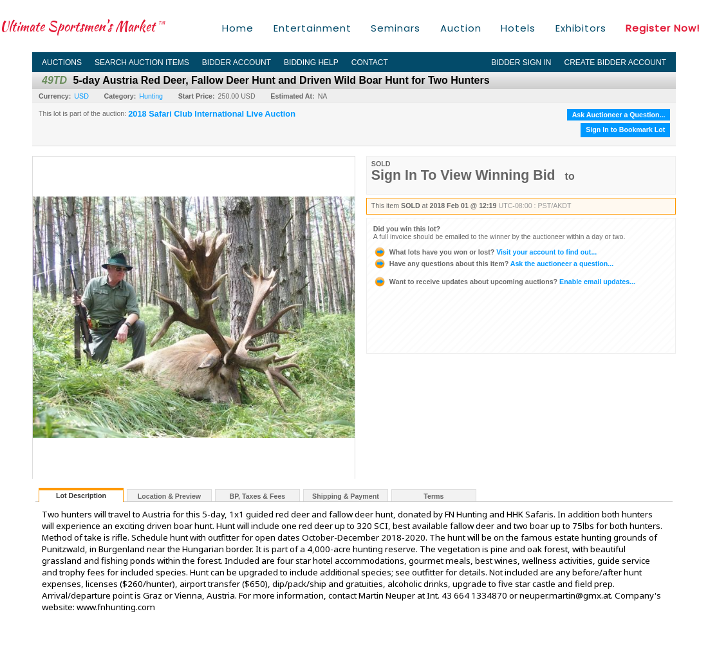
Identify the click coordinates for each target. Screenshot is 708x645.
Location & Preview (169, 496)
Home (238, 28)
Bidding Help (311, 62)
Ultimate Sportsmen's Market (82, 26)
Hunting (151, 96)
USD (81, 96)
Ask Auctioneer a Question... (619, 115)
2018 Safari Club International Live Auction (211, 114)
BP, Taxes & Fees (258, 496)
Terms (433, 496)
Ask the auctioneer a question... (493, 263)
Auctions (62, 62)
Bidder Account (236, 62)
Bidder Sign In (521, 62)
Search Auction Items (142, 62)
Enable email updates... (504, 281)
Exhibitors (580, 28)
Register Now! (663, 28)
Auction (460, 28)
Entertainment (312, 28)
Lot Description (81, 495)
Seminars (395, 28)
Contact (369, 62)
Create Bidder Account (615, 62)
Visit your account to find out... (485, 252)
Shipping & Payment (345, 496)
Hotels (518, 28)
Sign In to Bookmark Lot (625, 129)
